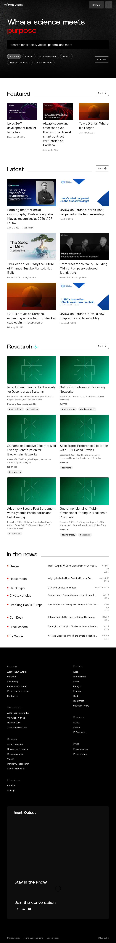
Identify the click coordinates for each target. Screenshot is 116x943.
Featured (14, 56)
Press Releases (44, 62)
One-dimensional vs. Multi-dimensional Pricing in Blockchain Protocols (83, 512)
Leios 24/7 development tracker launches (21, 127)
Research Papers (47, 56)
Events (66, 56)
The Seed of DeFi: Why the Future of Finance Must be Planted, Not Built (30, 268)
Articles (29, 56)
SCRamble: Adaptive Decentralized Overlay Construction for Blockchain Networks (31, 450)
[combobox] (58, 44)
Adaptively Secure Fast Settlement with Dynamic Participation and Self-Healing (31, 512)
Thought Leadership (20, 62)
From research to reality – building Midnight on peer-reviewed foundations (83, 268)
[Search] (58, 44)
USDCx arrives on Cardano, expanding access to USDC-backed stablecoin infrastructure (31, 318)
